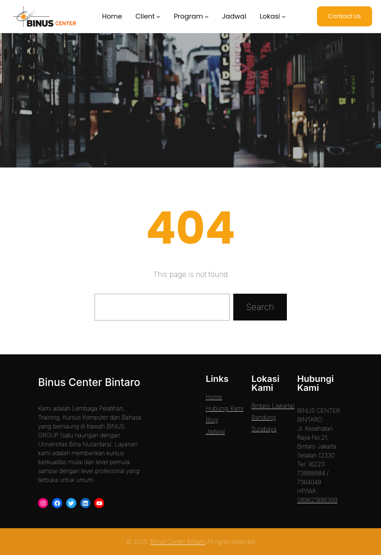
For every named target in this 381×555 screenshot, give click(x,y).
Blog (212, 420)
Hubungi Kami (225, 408)
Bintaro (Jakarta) (273, 405)
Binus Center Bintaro (89, 382)
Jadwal (215, 431)
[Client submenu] (158, 17)
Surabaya (264, 429)
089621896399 (317, 500)
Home (214, 397)
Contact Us (344, 16)
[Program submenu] (207, 17)
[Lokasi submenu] (284, 17)
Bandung (264, 417)
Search (260, 307)
